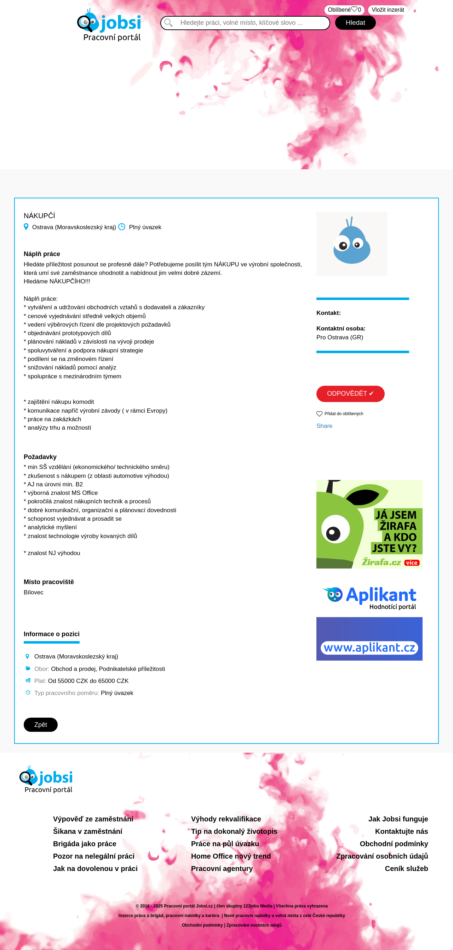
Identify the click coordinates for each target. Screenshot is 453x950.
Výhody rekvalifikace (226, 819)
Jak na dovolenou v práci (95, 868)
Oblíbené (344, 10)
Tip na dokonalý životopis (234, 831)
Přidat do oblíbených (344, 413)
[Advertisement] (226, 102)
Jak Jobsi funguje (398, 819)
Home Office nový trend (231, 856)
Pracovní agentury (222, 868)
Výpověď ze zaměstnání (93, 819)
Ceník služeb (406, 868)
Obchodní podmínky (394, 844)
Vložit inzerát (388, 10)
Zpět (40, 724)
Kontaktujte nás (401, 831)
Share (324, 426)
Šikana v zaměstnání (87, 831)
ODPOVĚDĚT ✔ (350, 393)
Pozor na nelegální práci (93, 856)
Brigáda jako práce (84, 844)
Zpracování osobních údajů (382, 856)
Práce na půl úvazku (225, 844)
